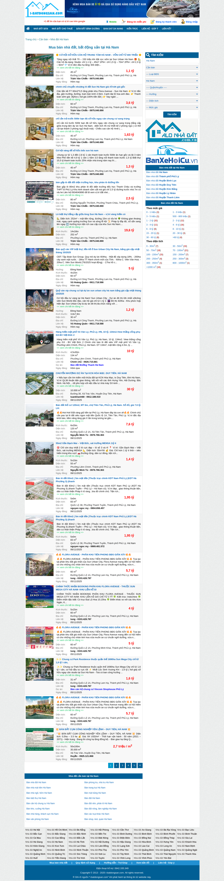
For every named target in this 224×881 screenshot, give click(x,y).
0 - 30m (150, 246)
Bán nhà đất (157, 172)
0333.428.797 (84, 578)
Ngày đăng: (62, 81)
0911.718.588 (97, 282)
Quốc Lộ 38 (77, 505)
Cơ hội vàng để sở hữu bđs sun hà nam (77, 150)
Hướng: (60, 269)
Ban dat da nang (113, 28)
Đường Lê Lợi (78, 139)
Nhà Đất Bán (41, 28)
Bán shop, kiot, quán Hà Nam (98, 819)
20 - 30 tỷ (178, 233)
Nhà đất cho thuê (62, 28)
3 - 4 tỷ (150, 224)
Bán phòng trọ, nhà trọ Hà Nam (99, 782)
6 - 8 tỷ (150, 229)
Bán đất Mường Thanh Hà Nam (87, 365)
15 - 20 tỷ (151, 233)
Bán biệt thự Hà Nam (36, 798)
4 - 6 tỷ (176, 224)
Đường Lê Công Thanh (82, 75)
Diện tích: (60, 72)
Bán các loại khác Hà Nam (97, 814)
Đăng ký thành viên (166, 21)
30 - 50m (178, 246)
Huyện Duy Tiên (104, 393)
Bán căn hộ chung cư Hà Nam (40, 803)
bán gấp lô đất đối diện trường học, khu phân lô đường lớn (87, 182)
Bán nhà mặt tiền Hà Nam (38, 787)
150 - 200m (179, 254)
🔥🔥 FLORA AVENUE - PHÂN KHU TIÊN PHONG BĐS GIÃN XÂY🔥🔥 (93, 554)
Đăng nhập (192, 21)
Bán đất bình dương (88, 28)
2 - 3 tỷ (176, 220)
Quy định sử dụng (85, 862)
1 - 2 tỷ (150, 220)
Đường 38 (76, 393)
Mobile (113, 21)
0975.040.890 (97, 78)
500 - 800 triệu (180, 216)
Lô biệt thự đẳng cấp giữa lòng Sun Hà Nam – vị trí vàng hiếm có (90, 214)
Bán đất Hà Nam (92, 798)
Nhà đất (32, 830)
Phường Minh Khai (101, 648)
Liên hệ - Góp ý (150, 28)
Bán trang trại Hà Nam (95, 787)
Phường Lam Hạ (103, 75)
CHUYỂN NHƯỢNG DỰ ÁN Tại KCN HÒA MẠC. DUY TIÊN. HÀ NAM (91, 373)
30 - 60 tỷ (151, 237)
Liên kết (166, 28)
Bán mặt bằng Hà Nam (95, 793)
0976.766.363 (97, 435)
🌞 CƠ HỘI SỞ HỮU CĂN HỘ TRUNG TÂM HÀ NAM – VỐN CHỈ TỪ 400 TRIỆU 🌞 (98, 55)
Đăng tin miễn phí (136, 21)
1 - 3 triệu (178, 212)
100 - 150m (152, 254)
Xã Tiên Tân (98, 432)
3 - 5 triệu (151, 216)
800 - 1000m (179, 263)
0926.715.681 (91, 361)
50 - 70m (151, 250)
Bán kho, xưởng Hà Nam (38, 808)
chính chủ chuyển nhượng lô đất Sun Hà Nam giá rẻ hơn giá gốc (90, 86)
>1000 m (151, 267)
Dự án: (59, 365)
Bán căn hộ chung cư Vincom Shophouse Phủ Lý (97, 689)
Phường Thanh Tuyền (95, 505)
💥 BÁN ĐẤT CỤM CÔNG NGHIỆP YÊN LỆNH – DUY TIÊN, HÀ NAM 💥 (93, 729)
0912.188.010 (93, 397)
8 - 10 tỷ (177, 229)
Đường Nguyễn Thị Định (83, 203)
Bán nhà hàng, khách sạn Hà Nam (42, 814)
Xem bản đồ (142, 862)
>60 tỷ (176, 237)
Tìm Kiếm (172, 114)
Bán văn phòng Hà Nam (37, 819)
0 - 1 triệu (151, 212)
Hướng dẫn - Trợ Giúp (115, 862)
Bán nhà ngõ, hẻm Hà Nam (39, 793)
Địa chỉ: (60, 75)
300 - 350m (152, 263)
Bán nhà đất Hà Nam (36, 782)
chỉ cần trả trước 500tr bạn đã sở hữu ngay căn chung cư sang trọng (93, 118)
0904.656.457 (97, 508)
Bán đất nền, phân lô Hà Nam (98, 803)
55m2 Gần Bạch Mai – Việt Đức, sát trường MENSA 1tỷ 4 (86, 443)
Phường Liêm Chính (81, 358)
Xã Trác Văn (88, 393)
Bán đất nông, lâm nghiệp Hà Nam (101, 808)
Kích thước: (62, 231)
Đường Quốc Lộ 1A (81, 432)
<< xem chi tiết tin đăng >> (70, 67)
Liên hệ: (60, 78)
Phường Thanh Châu (107, 203)
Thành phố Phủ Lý (122, 75)
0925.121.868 (86, 756)
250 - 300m (179, 258)
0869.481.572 (97, 546)
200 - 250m (152, 258)
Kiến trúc (132, 28)
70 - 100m (178, 250)
